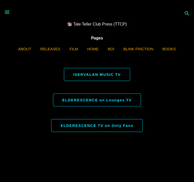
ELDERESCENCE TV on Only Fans (97, 125)
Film (73, 49)
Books (169, 49)
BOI (111, 49)
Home (93, 49)
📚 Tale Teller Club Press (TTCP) (97, 24)
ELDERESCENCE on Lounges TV (97, 100)
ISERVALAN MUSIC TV (97, 74)
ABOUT (24, 49)
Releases (50, 49)
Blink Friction (138, 49)
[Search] (187, 13)
